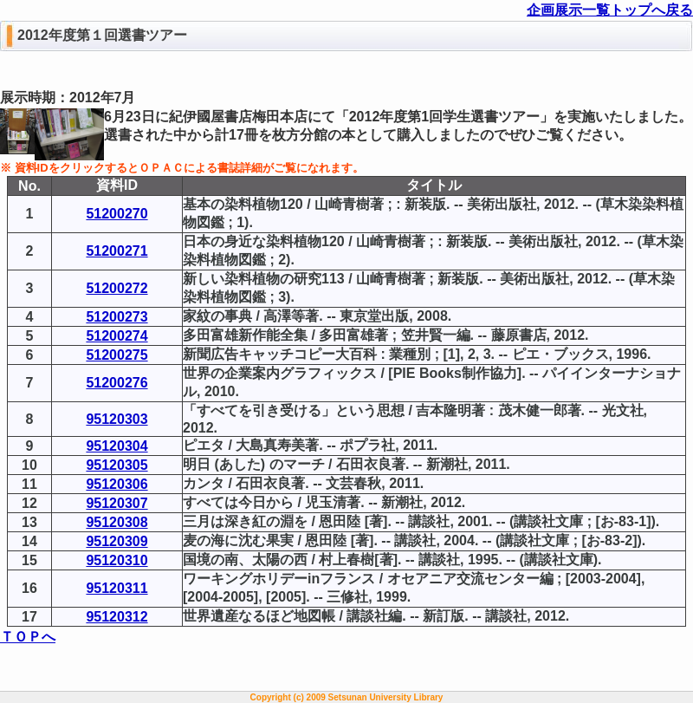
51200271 (116, 251)
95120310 (116, 560)
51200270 (116, 213)
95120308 (116, 522)
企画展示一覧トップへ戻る (610, 10)
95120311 (116, 588)
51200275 (116, 355)
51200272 (116, 288)
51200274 (116, 336)
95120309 (116, 541)
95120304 (116, 446)
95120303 (116, 419)
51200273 (116, 316)
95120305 (116, 465)
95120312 (116, 616)
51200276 (116, 382)
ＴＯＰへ (27, 636)
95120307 (116, 503)
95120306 (116, 484)
